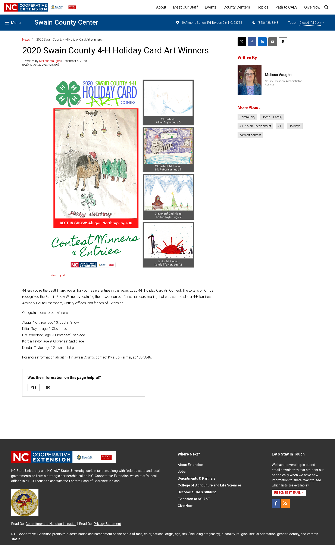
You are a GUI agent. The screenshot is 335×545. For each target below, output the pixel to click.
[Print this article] (283, 41)
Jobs (182, 472)
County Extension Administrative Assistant (283, 83)
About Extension (190, 465)
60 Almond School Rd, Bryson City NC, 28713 (208, 23)
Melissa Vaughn (50, 61)
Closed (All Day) (312, 22)
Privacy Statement (107, 524)
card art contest (250, 135)
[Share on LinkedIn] (262, 41)
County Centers (236, 7)
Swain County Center (66, 22)
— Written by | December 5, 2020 (54, 61)
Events (211, 7)
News (26, 39)
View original (58, 275)
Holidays (295, 126)
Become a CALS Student (197, 492)
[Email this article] (272, 41)
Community (247, 117)
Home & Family (272, 117)
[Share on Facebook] (252, 41)
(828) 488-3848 (265, 23)
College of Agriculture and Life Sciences (210, 485)
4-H (280, 126)
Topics (263, 7)
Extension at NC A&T (194, 499)
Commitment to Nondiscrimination (51, 524)
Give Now (312, 7)
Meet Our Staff (185, 7)
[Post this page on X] (242, 41)
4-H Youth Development (255, 126)
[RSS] (285, 503)
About (161, 7)
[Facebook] (276, 503)
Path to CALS (286, 7)
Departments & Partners (197, 478)
